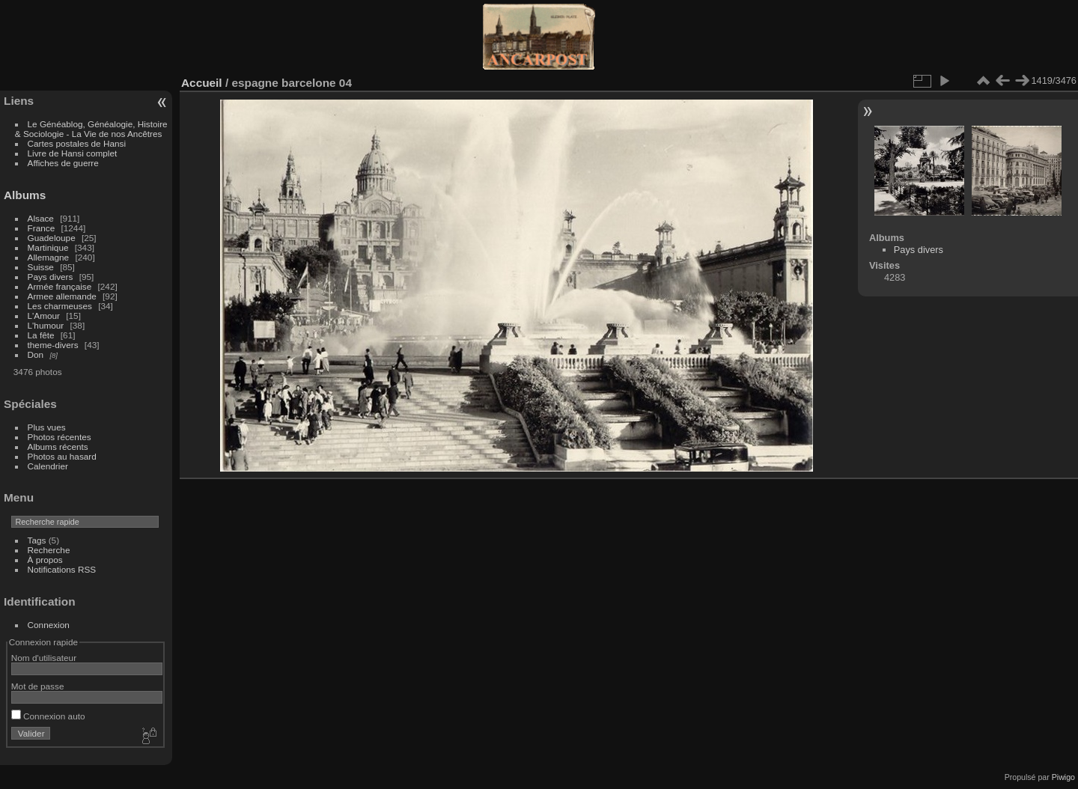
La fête (41, 335)
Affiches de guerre (63, 163)
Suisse (41, 267)
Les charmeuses (60, 306)
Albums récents (58, 446)
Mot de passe (37, 686)
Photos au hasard (62, 456)
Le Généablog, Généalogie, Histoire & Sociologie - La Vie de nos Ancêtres (91, 128)
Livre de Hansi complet (73, 153)
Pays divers (50, 276)
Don (36, 354)
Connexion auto (48, 716)
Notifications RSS (62, 569)
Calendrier (48, 466)
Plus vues (47, 427)
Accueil (201, 82)
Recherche (49, 550)
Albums (25, 195)
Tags (37, 540)
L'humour (46, 325)
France (41, 228)
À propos (45, 559)
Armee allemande (62, 296)
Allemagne (49, 257)
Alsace (41, 218)
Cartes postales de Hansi (77, 143)
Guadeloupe (52, 238)
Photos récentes (59, 437)
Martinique (48, 247)
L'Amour (44, 315)
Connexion (49, 625)
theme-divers (53, 345)
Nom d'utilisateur (43, 657)
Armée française (60, 286)
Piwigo (1063, 777)
